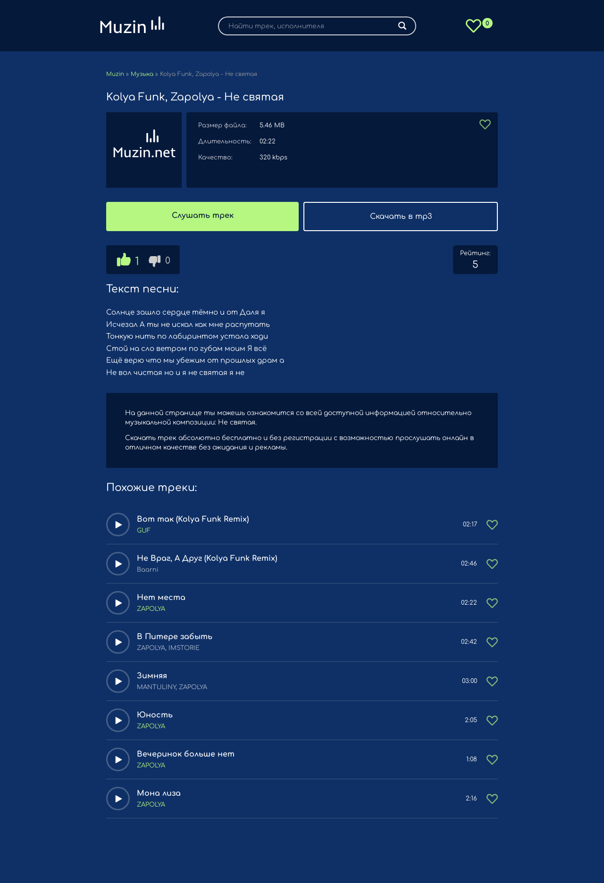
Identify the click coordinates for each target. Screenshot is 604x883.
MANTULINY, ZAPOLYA (172, 687)
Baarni (148, 569)
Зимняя (152, 676)
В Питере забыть (174, 637)
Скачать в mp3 (401, 216)
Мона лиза (159, 793)
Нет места (161, 597)
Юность (155, 715)
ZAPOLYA (151, 609)
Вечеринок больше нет (186, 754)
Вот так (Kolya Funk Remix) (193, 519)
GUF (144, 530)
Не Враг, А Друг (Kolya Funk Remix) (207, 558)
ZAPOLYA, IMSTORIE (168, 648)
